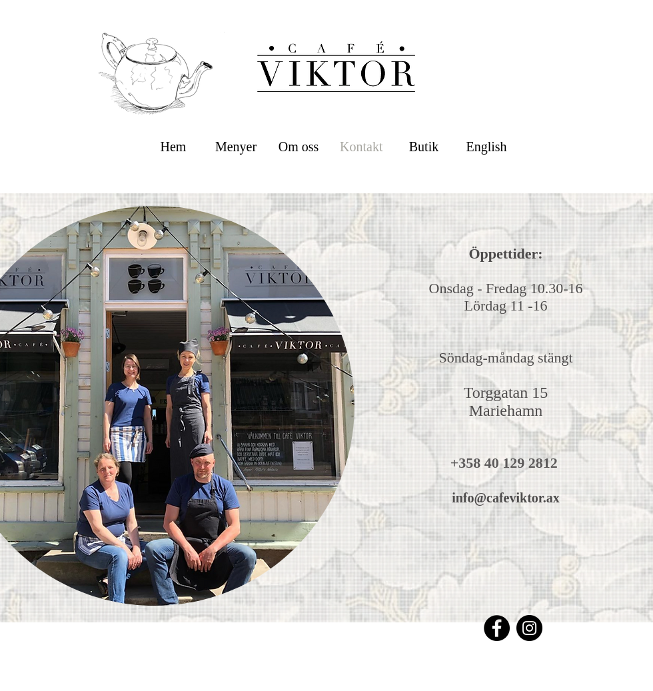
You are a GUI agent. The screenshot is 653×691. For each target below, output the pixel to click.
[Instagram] (529, 628)
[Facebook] (497, 628)
